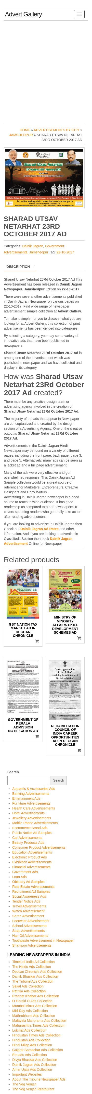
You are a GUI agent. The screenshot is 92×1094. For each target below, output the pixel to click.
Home (25, 130)
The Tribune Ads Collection (32, 981)
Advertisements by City (56, 130)
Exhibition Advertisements (32, 862)
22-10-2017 (65, 252)
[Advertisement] (46, 72)
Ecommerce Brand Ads (29, 828)
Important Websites (27, 1074)
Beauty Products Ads (28, 842)
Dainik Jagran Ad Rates (39, 529)
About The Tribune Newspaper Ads (39, 1079)
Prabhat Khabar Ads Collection (35, 996)
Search (13, 772)
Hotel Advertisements (28, 813)
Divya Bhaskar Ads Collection (34, 1060)
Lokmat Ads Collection (29, 1030)
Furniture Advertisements (31, 803)
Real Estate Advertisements (33, 887)
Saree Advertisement (28, 916)
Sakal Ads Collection (28, 986)
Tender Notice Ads (26, 901)
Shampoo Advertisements (32, 945)
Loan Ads (19, 877)
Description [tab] (18, 267)
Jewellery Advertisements (31, 818)
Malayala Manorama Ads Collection (39, 1021)
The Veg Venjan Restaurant (33, 1089)
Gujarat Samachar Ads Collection (37, 1050)
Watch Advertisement (28, 911)
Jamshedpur (21, 135)
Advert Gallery (23, 14)
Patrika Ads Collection (29, 991)
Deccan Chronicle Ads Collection (37, 972)
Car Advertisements (27, 838)
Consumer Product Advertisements (38, 847)
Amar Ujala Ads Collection (32, 1069)
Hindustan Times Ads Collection (36, 1035)
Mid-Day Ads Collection (30, 1011)
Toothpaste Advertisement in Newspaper (43, 940)
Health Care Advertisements (33, 808)
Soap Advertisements (28, 931)
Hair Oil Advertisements (30, 936)
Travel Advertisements (29, 906)
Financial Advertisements (31, 867)
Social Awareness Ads (29, 896)
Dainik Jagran (32, 246)
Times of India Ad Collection (33, 962)
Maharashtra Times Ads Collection (38, 1025)
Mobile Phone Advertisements (35, 823)
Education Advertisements (32, 852)
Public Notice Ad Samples (32, 833)
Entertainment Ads (26, 798)
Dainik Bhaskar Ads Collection (35, 976)
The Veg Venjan (24, 1084)
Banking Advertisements (30, 794)
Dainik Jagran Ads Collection (34, 1065)
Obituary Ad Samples (28, 882)
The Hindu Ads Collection (31, 967)
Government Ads (25, 872)
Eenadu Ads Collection (29, 1055)
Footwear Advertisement (30, 921)
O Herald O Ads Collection (32, 1001)
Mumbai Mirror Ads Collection (34, 1006)
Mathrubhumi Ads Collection (33, 1016)
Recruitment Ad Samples (31, 891)
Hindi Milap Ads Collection (32, 1045)
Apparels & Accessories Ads (33, 789)
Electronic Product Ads (29, 857)
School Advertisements (29, 926)
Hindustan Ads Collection (31, 1040)
